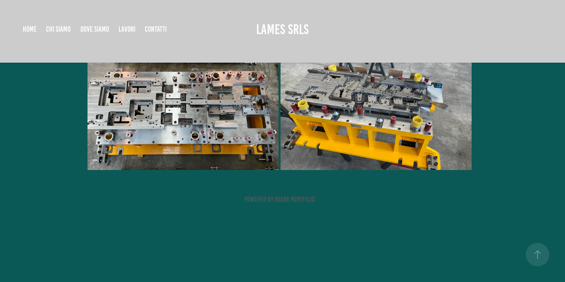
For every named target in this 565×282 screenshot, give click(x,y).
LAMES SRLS (282, 29)
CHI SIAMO (58, 29)
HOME (29, 29)
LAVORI (126, 29)
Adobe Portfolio (295, 199)
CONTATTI (156, 29)
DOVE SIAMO (94, 29)
